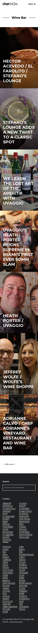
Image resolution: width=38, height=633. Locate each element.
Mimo (21, 524)
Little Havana (24, 519)
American (7, 547)
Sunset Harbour (25, 534)
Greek (21, 575)
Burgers (6, 557)
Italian (21, 578)
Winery (22, 609)
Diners (5, 565)
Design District (25, 511)
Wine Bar (6, 609)
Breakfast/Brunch (26, 554)
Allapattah (7, 503)
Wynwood (7, 540)
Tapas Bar (7, 604)
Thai (21, 604)
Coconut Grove (9, 508)
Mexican (6, 586)
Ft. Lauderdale (9, 516)
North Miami (8, 527)
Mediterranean (25, 583)
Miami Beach (24, 521)
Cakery (22, 557)
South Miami (24, 532)
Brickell (22, 506)
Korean (22, 580)
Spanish (6, 599)
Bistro (5, 554)
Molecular (23, 586)
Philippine (23, 591)
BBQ (21, 552)
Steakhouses (24, 599)
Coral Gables (24, 508)
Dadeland (7, 511)
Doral (5, 514)
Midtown (6, 524)
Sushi (21, 601)
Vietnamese (24, 606)
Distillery (23, 565)
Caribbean (7, 560)
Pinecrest (23, 529)
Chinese (22, 560)
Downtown (23, 514)
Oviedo (6, 529)
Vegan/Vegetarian (10, 606)
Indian (5, 578)
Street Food (8, 601)
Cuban (5, 562)
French (22, 570)
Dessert (22, 562)
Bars (4, 552)
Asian (21, 547)
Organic (6, 588)
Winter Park (24, 537)
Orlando (22, 527)
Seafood (6, 596)
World (5, 612)
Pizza (5, 593)
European (23, 567)
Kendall (6, 519)
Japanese (6, 580)
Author (6, 549)
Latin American (9, 583)
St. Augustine (8, 534)
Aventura (23, 503)
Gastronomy (8, 573)
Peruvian (6, 591)
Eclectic (6, 567)
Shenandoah (8, 532)
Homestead (24, 516)
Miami (5, 521)
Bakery (22, 549)
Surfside (6, 537)
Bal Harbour (8, 506)
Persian (22, 588)
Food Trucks (8, 570)
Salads (21, 593)
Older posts (8, 464)
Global (5, 575)
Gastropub (23, 573)
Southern (23, 596)
